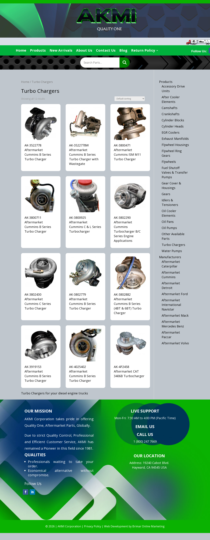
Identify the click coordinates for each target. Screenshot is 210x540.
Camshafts (169, 108)
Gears (166, 194)
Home (21, 51)
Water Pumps (172, 251)
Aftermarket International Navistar (171, 304)
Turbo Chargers (173, 245)
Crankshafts (170, 114)
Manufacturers (170, 257)
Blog (123, 51)
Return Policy (143, 51)
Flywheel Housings (175, 145)
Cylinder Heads (173, 126)
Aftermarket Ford (175, 294)
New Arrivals (61, 51)
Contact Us (106, 51)
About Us (84, 51)
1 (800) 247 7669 (145, 441)
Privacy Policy (92, 526)
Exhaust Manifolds (175, 139)
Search (124, 62)
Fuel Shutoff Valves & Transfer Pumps (175, 172)
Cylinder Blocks (173, 120)
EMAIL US (144, 426)
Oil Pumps (169, 228)
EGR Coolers (170, 132)
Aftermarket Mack (175, 315)
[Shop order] (130, 98)
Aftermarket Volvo (175, 343)
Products (38, 51)
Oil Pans (168, 222)
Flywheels (169, 162)
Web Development (116, 526)
